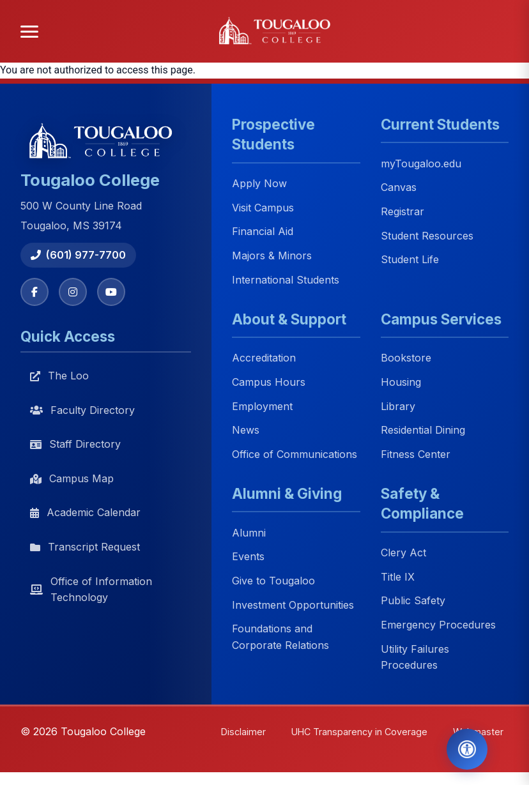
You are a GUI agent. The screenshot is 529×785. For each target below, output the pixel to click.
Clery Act (403, 553)
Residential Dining (423, 430)
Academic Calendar (85, 512)
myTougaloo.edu (421, 163)
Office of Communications (294, 454)
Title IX (398, 576)
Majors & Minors (272, 255)
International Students (285, 279)
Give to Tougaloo (273, 580)
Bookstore (406, 358)
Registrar (402, 211)
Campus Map (72, 478)
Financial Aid (262, 231)
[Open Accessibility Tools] (467, 749)
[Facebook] (34, 292)
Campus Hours (268, 382)
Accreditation (264, 358)
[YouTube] (111, 292)
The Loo (59, 375)
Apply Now (259, 184)
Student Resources (427, 235)
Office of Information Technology (91, 589)
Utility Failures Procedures (415, 657)
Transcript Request (85, 546)
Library (398, 406)
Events (248, 557)
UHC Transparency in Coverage (359, 731)
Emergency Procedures (438, 624)
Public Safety (413, 601)
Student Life (410, 260)
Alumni (249, 532)
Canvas (399, 187)
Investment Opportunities (293, 604)
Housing (401, 382)
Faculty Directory (82, 410)
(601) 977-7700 (78, 254)
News (245, 430)
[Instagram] (73, 292)
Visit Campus (263, 207)
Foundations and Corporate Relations (280, 637)
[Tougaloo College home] (279, 31)
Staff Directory (75, 444)
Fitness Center (415, 454)
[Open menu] (29, 31)
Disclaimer (243, 731)
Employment (262, 406)
